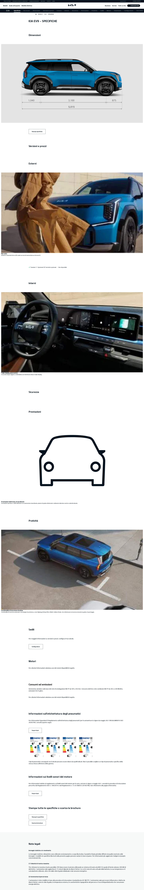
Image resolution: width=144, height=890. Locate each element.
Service (114, 5)
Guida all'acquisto (14, 5)
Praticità (94, 10)
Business (108, 5)
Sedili (102, 10)
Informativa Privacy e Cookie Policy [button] (20, 1)
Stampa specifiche (37, 131)
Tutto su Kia (122, 5)
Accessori (27, 10)
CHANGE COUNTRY (137, 1)
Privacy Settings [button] (7, 1)
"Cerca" (124, 1)
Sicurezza (75, 10)
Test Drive (139, 10)
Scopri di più (35, 730)
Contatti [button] (49, 1)
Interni (67, 10)
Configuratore (133, 5)
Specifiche (17, 10)
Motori (109, 10)
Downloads (117, 10)
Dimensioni (36, 10)
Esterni (59, 10)
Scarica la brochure (37, 823)
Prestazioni (85, 10)
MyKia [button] (53, 1)
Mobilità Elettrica (27, 5)
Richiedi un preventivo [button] (34, 1)
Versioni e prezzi (48, 10)
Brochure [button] (43, 1)
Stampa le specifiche (38, 817)
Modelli (5, 5)
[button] (124, 1)
